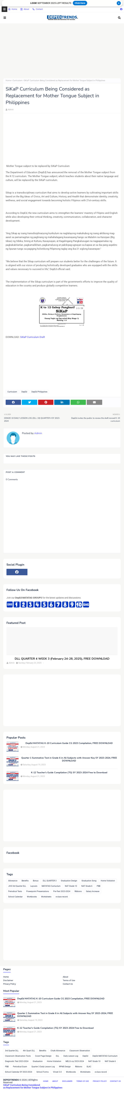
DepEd (24, 392)
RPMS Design (65, 1067)
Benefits (25, 881)
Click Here (80, 3)
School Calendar (15, 897)
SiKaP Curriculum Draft (32, 337)
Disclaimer (8, 980)
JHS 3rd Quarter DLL (17, 886)
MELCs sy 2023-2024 (75, 1061)
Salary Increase (92, 891)
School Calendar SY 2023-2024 (18, 1072)
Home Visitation (108, 881)
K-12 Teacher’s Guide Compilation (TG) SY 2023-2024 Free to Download (69, 772)
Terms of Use (69, 980)
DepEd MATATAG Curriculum (105, 1056)
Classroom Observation (79, 1051)
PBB (98, 886)
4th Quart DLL (29, 1051)
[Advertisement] (62, 50)
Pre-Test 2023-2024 (61, 891)
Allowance (12, 881)
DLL (57, 1056)
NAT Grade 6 (86, 886)
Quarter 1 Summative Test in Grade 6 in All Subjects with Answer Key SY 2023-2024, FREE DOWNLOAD (69, 759)
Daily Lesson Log (70, 1056)
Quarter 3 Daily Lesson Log (43, 1067)
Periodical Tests (15, 891)
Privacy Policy (9, 984)
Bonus (35, 881)
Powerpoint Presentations (37, 891)
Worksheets (46, 897)
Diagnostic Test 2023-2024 (16, 1061)
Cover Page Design (43, 1056)
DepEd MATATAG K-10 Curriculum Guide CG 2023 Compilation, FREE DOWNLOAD (69, 743)
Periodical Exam (20, 1067)
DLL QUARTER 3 (50, 881)
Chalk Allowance (58, 1051)
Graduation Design (69, 881)
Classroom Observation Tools (18, 1056)
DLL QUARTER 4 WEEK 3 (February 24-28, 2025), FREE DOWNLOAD (62, 659)
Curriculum (17, 80)
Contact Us (68, 984)
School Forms (42, 1072)
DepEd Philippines (39, 392)
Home (12, 9)
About (24, 9)
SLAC (89, 1067)
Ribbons (78, 891)
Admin (11, 109)
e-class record (62, 897)
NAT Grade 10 (71, 886)
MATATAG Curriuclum (51, 886)
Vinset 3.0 (57, 1072)
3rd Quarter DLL (12, 1051)
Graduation (38, 1061)
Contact (37, 9)
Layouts (33, 886)
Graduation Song (89, 881)
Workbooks (32, 897)
